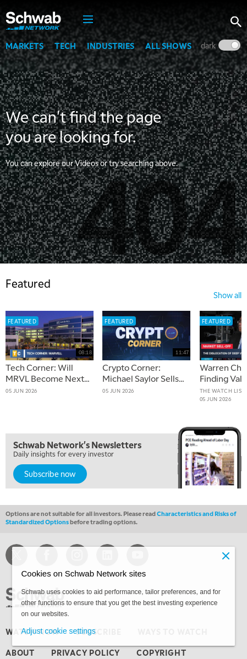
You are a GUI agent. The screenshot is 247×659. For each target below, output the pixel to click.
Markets (24, 46)
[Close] (226, 555)
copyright (161, 652)
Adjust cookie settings (58, 631)
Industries (110, 46)
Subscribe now (50, 474)
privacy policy (85, 652)
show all (227, 295)
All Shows (168, 46)
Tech (65, 46)
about (20, 652)
